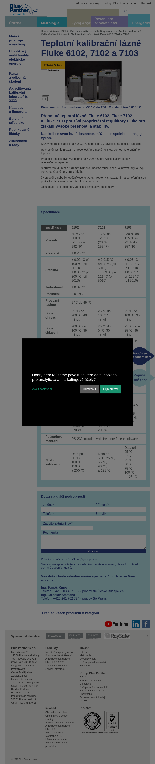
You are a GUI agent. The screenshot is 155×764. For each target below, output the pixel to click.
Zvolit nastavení (42, 389)
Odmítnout (89, 389)
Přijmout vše (111, 389)
